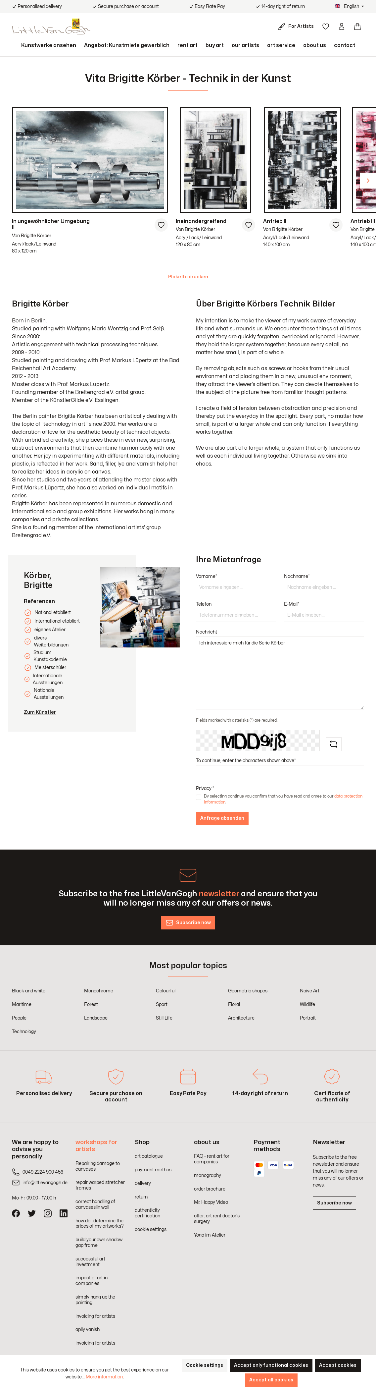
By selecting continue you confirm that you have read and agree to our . (283, 799)
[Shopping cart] (357, 26)
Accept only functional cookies (271, 1365)
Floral (234, 1004)
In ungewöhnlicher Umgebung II (51, 224)
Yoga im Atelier (209, 1235)
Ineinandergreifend (201, 221)
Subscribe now (334, 1203)
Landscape (96, 1018)
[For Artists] (297, 26)
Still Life (164, 1018)
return (141, 1197)
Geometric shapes (247, 991)
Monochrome (98, 991)
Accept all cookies (271, 1380)
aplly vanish (87, 1329)
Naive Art (309, 991)
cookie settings (150, 1229)
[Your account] (341, 26)
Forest (91, 1004)
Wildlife (307, 1004)
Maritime (21, 1004)
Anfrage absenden (222, 818)
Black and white (28, 991)
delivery (143, 1183)
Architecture (241, 1018)
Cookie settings (204, 1365)
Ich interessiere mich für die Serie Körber (280, 673)
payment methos (153, 1170)
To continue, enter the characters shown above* (246, 760)
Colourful (165, 991)
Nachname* (297, 576)
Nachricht (206, 632)
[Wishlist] (325, 26)
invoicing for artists (95, 1316)
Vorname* (206, 576)
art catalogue (149, 1156)
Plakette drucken (188, 277)
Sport (161, 1004)
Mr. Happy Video (211, 1202)
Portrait (308, 1018)
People (19, 1018)
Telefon (204, 604)
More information (104, 1377)
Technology (24, 1032)
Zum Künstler (40, 712)
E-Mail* (291, 604)
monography (207, 1175)
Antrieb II (274, 221)
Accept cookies (337, 1365)
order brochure (209, 1189)
